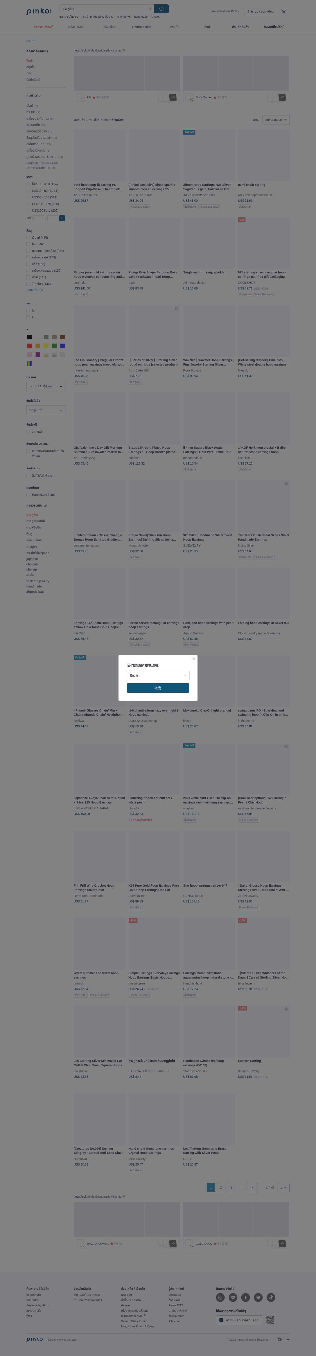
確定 (158, 688)
